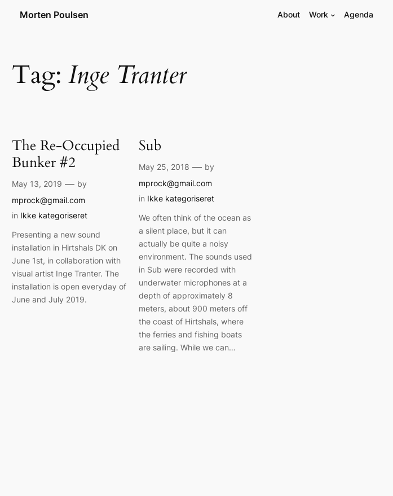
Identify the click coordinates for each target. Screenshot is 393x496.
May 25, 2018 (164, 167)
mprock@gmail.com (48, 200)
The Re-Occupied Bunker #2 (66, 154)
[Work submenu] (332, 14)
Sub (150, 145)
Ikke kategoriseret (53, 215)
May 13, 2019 (37, 183)
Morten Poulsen (54, 14)
